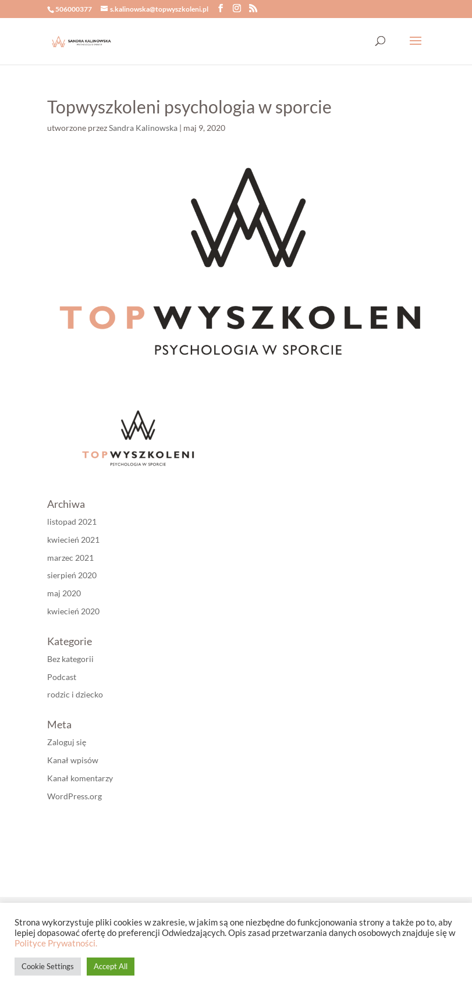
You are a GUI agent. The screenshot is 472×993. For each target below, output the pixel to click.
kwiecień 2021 (73, 539)
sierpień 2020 (72, 575)
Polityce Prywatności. (56, 943)
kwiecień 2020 (73, 611)
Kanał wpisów (72, 760)
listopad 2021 (72, 521)
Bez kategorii (70, 659)
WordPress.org (74, 796)
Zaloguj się (66, 742)
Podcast (61, 677)
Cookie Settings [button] (48, 966)
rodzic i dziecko (75, 694)
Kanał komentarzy (80, 778)
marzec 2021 (70, 558)
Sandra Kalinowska (143, 128)
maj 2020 (64, 593)
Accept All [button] (110, 966)
